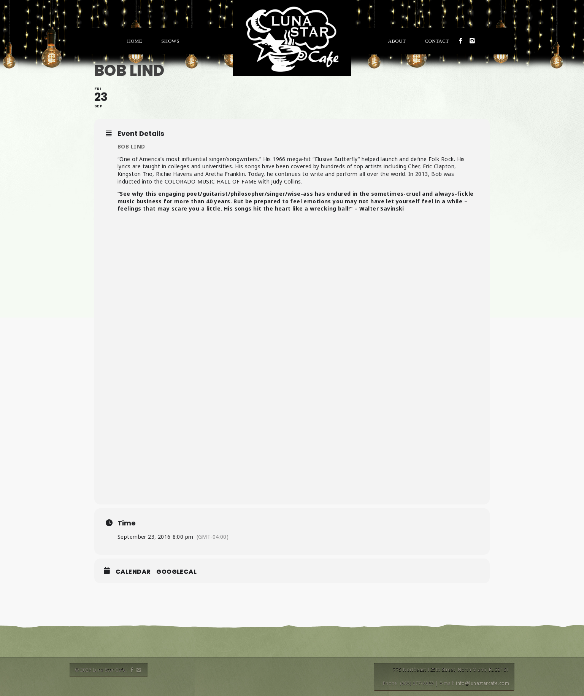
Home (134, 41)
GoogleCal (176, 572)
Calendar (133, 572)
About (397, 41)
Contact (437, 41)
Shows (170, 41)
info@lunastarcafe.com (482, 683)
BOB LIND (131, 146)
